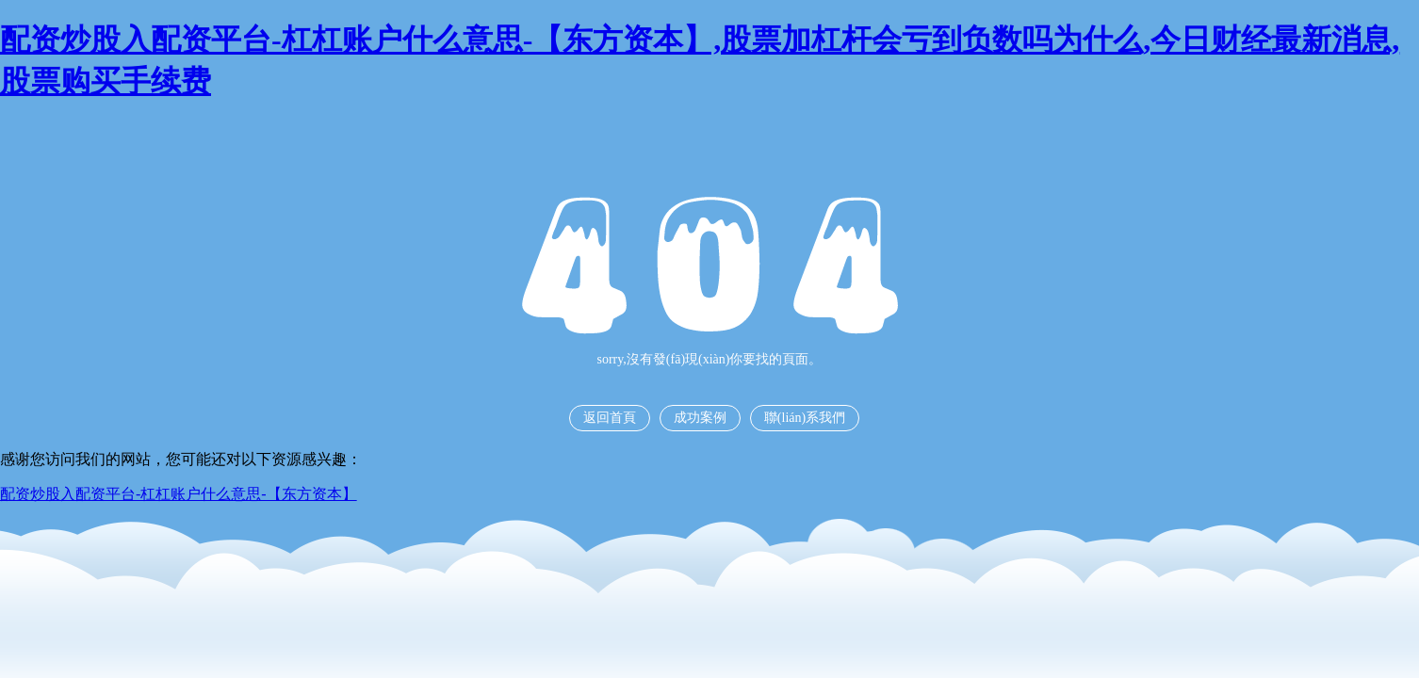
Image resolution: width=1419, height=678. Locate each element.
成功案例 (700, 418)
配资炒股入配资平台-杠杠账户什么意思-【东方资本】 (178, 494)
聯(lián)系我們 (804, 418)
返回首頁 (609, 418)
